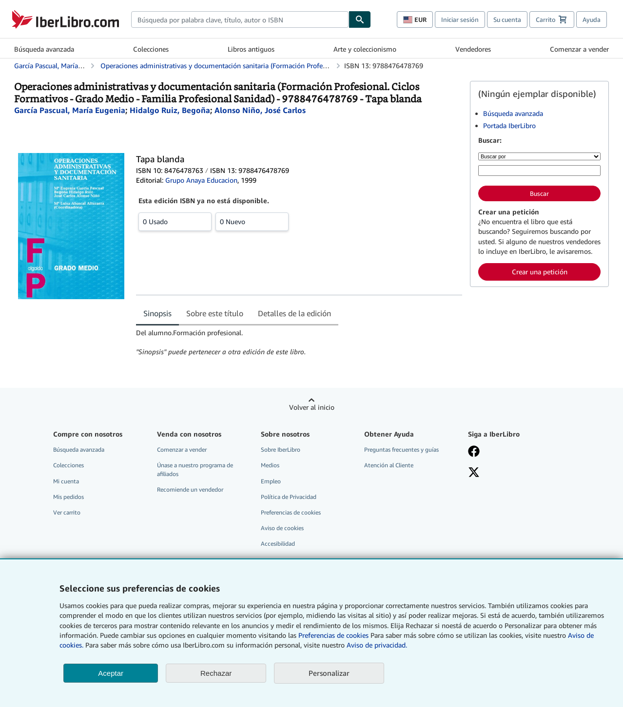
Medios (270, 465)
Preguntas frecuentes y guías (401, 449)
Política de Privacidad (288, 496)
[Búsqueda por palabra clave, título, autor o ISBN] (539, 170)
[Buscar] (359, 19)
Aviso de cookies (282, 528)
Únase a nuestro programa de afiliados (195, 469)
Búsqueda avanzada (44, 49)
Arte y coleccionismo (364, 49)
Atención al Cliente (388, 465)
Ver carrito (66, 512)
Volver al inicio (311, 407)
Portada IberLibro (509, 125)
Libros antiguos (251, 49)
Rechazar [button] (216, 673)
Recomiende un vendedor (190, 489)
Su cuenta (507, 19)
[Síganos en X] (513, 473)
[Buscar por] (539, 156)
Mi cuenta (66, 481)
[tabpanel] (299, 342)
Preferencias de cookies (333, 635)
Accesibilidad (278, 543)
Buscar (539, 193)
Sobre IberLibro (280, 449)
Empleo (271, 481)
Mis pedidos (68, 496)
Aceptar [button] (110, 673)
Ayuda (592, 19)
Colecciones (151, 49)
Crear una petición (539, 272)
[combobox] (240, 19)
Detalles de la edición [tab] (294, 313)
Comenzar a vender (579, 49)
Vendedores (473, 49)
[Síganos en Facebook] (513, 452)
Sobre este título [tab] (214, 313)
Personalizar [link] (329, 673)
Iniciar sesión (460, 19)
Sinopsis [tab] (157, 313)
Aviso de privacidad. (377, 645)
